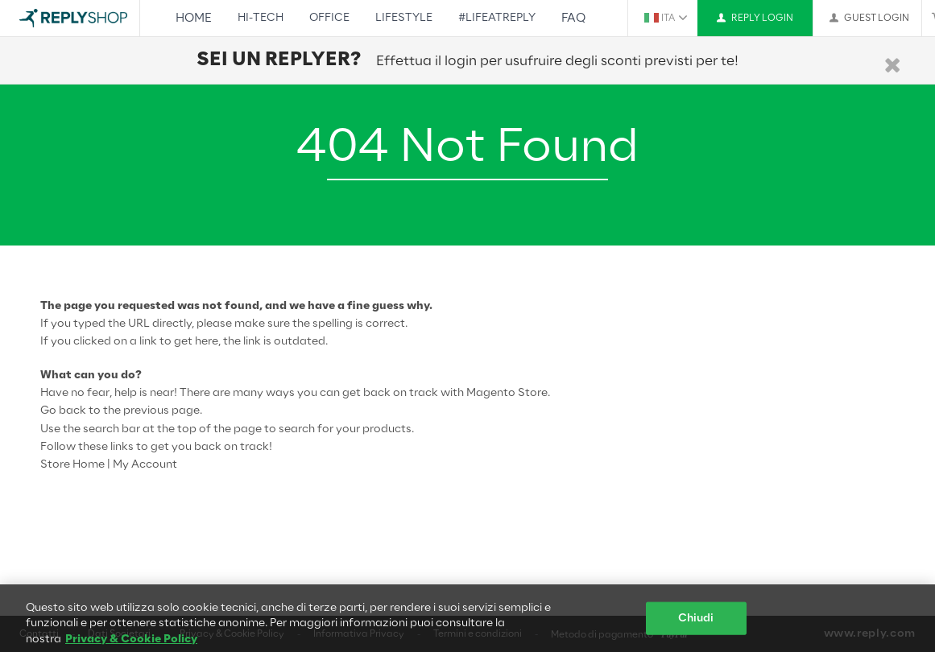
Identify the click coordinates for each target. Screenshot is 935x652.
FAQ (573, 18)
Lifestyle (403, 18)
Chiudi (696, 623)
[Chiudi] (892, 66)
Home (194, 18)
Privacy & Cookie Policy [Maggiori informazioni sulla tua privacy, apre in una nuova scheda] (131, 644)
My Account (145, 465)
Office (329, 18)
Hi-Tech (260, 18)
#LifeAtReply (497, 18)
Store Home (72, 465)
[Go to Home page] (73, 18)
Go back (63, 411)
